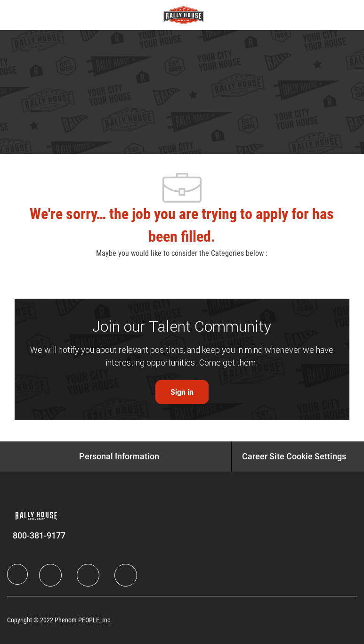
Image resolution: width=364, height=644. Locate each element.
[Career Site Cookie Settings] (294, 456)
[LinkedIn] (50, 575)
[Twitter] (88, 575)
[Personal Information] (119, 456)
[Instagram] (125, 575)
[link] (182, 392)
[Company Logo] (183, 14)
